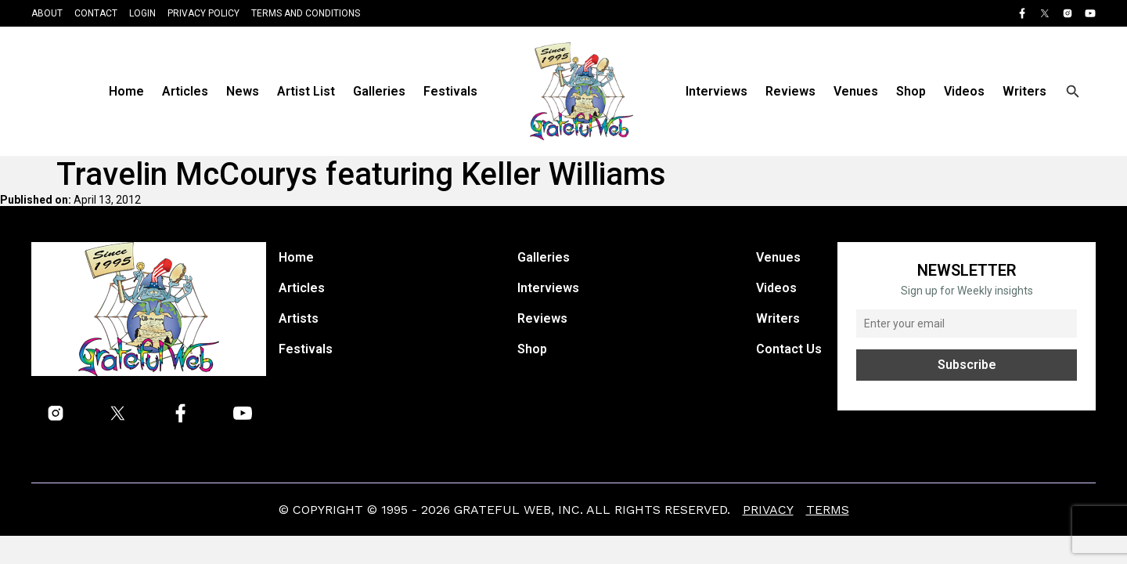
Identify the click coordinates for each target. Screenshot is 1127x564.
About (47, 13)
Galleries (379, 91)
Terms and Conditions (305, 13)
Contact (95, 13)
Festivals (450, 91)
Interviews (716, 91)
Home (126, 91)
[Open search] (1073, 92)
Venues (856, 91)
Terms (827, 509)
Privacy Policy (203, 13)
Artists (299, 318)
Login (142, 13)
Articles (185, 91)
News (242, 91)
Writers (1024, 91)
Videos (964, 91)
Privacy (768, 509)
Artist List (306, 91)
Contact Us (789, 349)
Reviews (790, 91)
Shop (911, 91)
